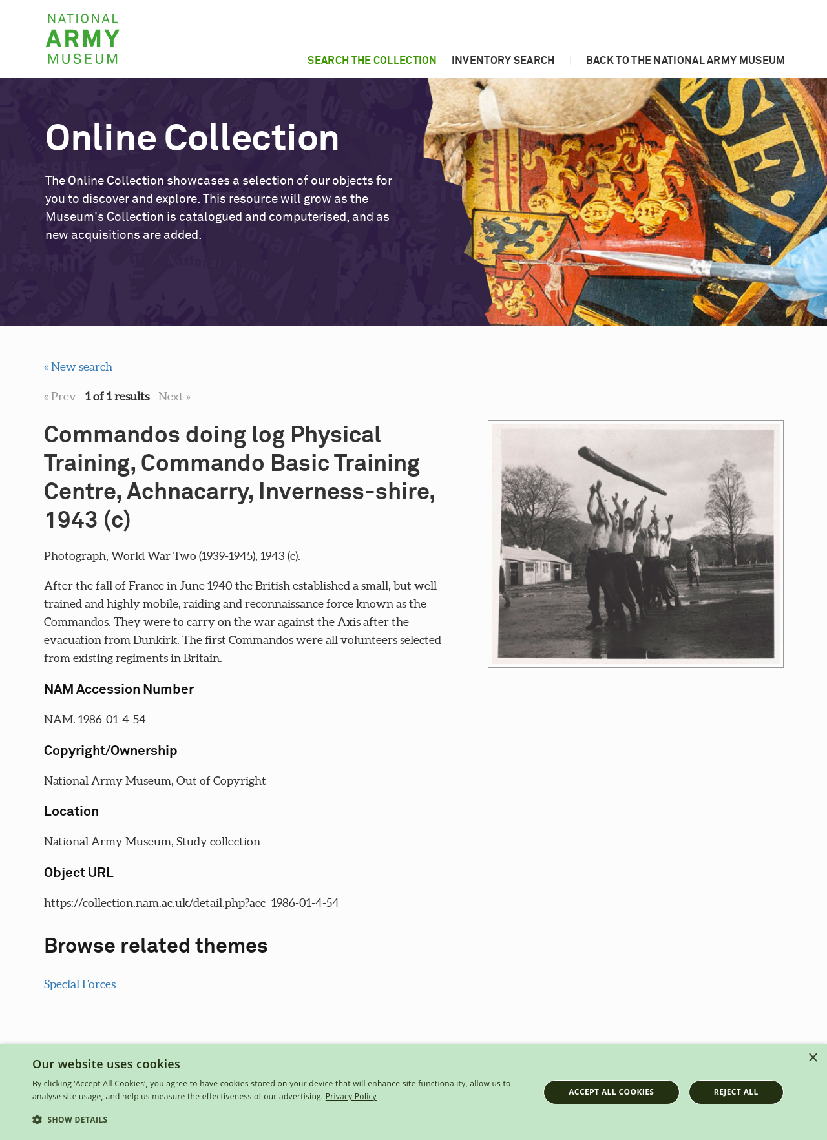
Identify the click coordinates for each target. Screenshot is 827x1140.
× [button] (812, 1058)
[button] (278, 1120)
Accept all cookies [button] (611, 1091)
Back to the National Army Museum (686, 61)
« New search (78, 366)
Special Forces (80, 984)
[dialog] (413, 1092)
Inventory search (503, 61)
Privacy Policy (351, 1096)
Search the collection (372, 61)
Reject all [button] (736, 1091)
